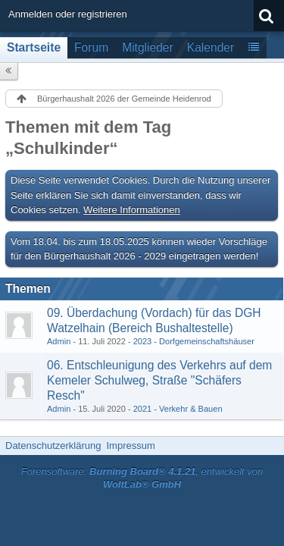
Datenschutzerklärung (53, 445)
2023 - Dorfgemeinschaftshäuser (193, 341)
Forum (91, 47)
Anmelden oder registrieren (67, 14)
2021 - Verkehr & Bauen (178, 408)
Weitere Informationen (131, 209)
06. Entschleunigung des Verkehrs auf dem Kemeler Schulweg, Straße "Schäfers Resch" (159, 380)
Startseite (34, 47)
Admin (58, 341)
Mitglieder (147, 47)
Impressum (130, 445)
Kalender (210, 47)
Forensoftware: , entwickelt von (142, 478)
